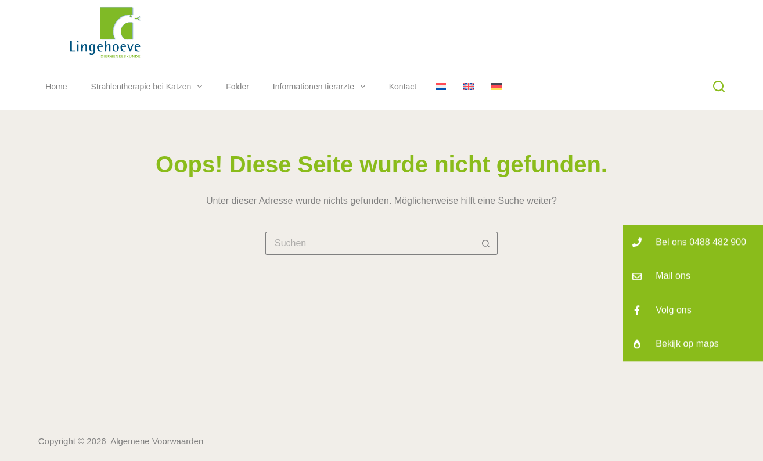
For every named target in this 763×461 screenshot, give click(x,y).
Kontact (402, 86)
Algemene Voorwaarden (156, 441)
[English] (468, 86)
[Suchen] (719, 86)
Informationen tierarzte (321, 86)
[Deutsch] (496, 86)
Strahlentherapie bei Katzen (149, 86)
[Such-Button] (486, 243)
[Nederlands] (441, 86)
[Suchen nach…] (369, 243)
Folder (237, 86)
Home (56, 86)
